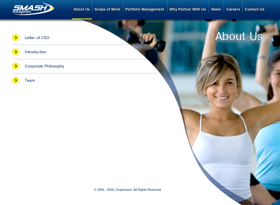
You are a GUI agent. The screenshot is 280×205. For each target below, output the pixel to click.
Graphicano (124, 189)
